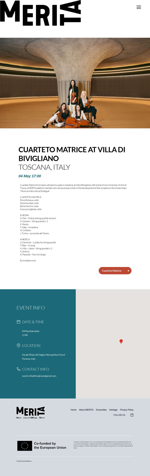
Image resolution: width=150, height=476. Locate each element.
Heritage (113, 410)
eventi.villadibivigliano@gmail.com (39, 375)
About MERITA (86, 410)
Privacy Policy (126, 410)
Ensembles (101, 410)
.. (22, 381)
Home (74, 410)
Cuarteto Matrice (116, 270)
